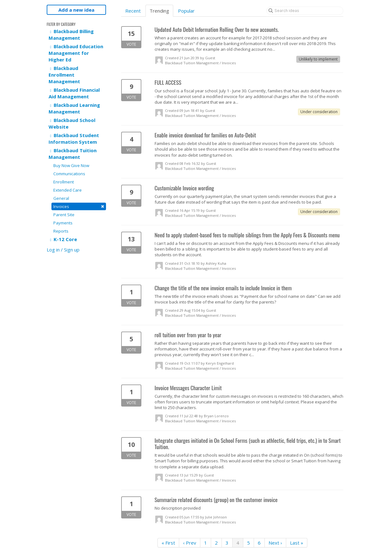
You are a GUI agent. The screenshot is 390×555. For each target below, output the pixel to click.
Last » (296, 543)
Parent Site (63, 214)
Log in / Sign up (63, 249)
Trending (159, 11)
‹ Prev (189, 543)
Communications (69, 173)
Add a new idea (76, 10)
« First (168, 543)
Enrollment (63, 182)
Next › (275, 543)
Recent (133, 11)
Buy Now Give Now (71, 165)
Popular (186, 11)
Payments (63, 223)
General (61, 198)
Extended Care (67, 190)
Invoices (78, 206)
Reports (60, 231)
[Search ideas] (304, 11)
